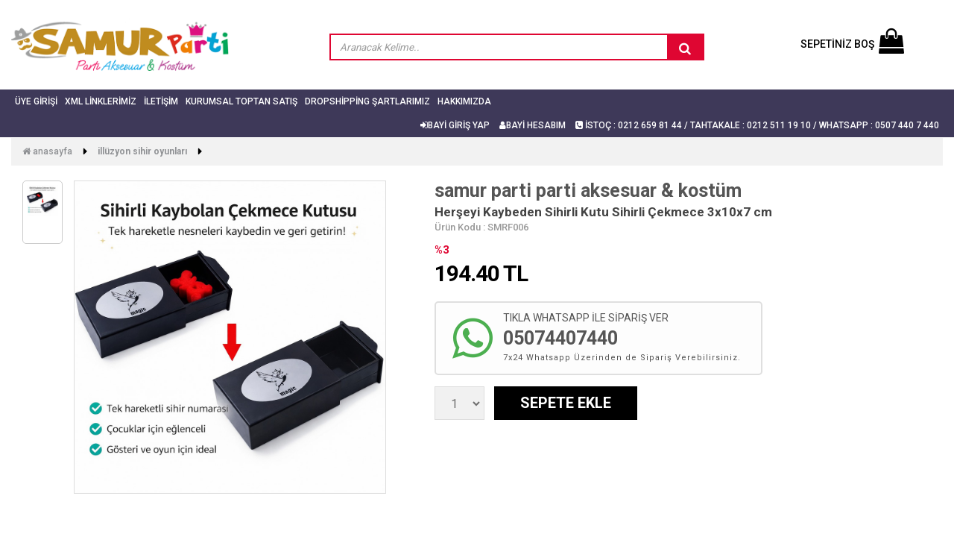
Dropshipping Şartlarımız (367, 101)
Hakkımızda (464, 101)
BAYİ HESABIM (532, 125)
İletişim (161, 101)
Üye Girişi (36, 101)
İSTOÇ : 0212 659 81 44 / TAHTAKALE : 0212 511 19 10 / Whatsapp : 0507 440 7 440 (757, 125)
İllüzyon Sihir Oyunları (142, 151)
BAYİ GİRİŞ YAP (455, 125)
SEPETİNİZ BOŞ (852, 44)
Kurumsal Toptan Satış (241, 101)
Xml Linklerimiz (100, 101)
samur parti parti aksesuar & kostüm (588, 190)
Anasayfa (47, 151)
